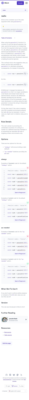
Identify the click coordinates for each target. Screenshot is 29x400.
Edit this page (7, 343)
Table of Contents (8, 38)
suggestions (19, 31)
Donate (20, 3)
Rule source (7, 332)
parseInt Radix (13, 318)
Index (14, 10)
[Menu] (26, 3)
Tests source (8, 335)
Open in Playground (20, 192)
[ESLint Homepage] (5, 3)
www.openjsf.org (7, 379)
